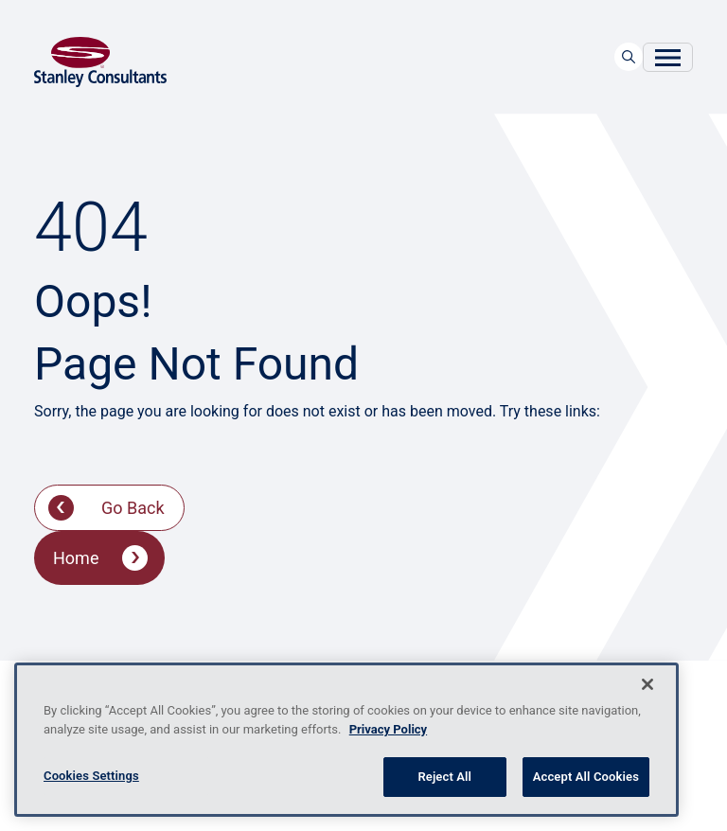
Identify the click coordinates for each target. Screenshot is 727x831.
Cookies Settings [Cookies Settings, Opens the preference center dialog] (91, 776)
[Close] (647, 684)
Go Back (133, 508)
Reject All (444, 776)
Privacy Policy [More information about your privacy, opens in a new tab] (388, 729)
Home (75, 558)
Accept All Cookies (586, 776)
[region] (346, 739)
